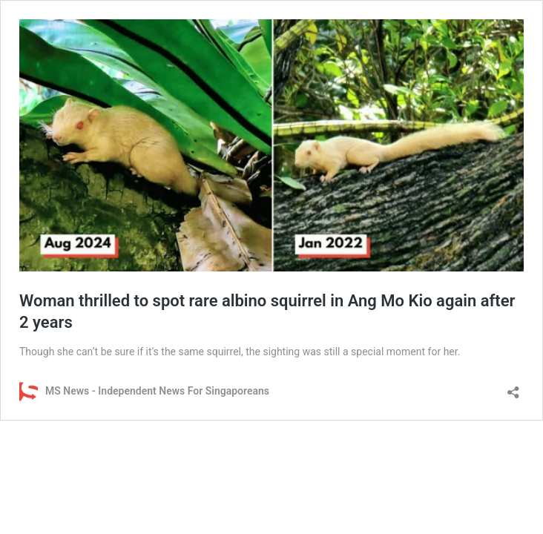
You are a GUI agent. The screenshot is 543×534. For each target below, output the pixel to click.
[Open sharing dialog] (513, 387)
